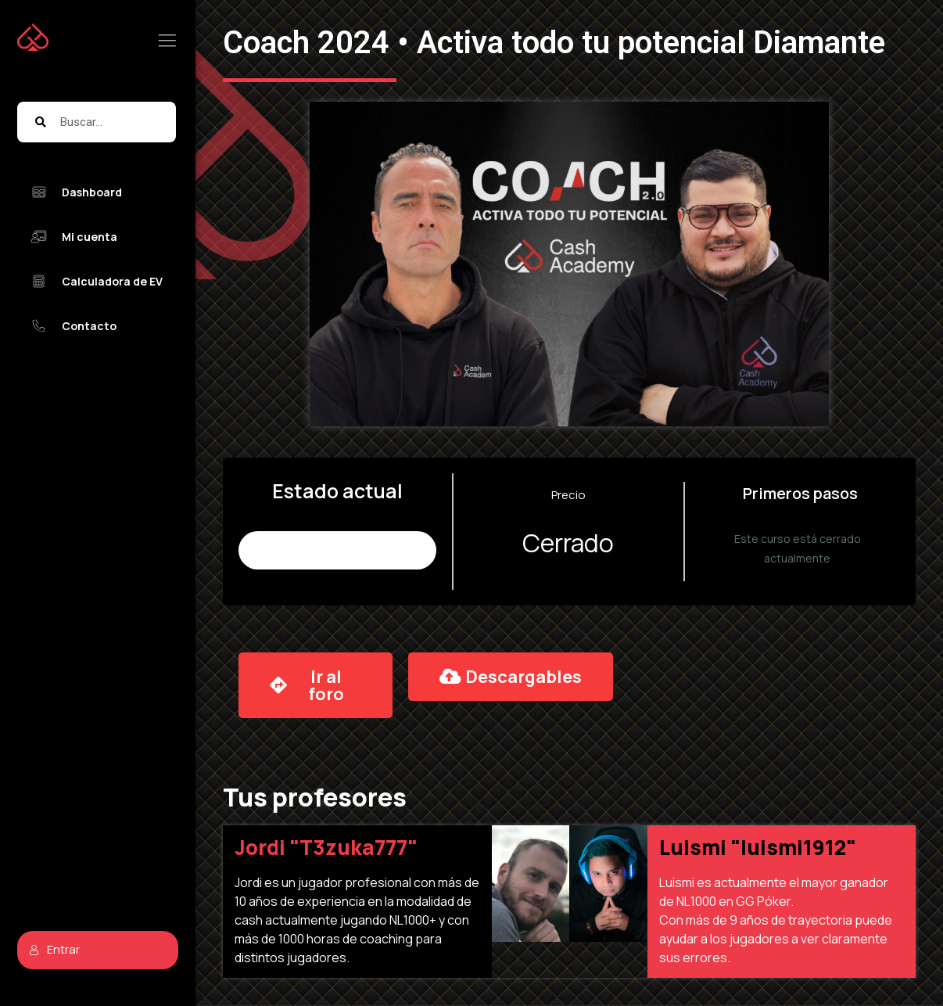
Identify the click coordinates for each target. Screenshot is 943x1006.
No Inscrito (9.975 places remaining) (337, 550)
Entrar (54, 949)
